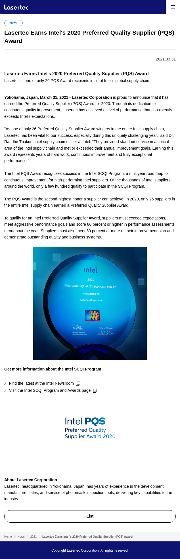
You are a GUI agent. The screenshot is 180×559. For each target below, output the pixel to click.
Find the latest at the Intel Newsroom (41, 383)
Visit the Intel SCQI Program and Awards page (50, 390)
